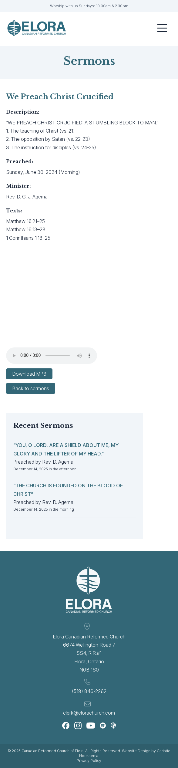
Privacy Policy (89, 760)
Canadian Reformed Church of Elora (52, 751)
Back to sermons (30, 388)
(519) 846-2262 (89, 691)
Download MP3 (29, 374)
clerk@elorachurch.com (89, 713)
